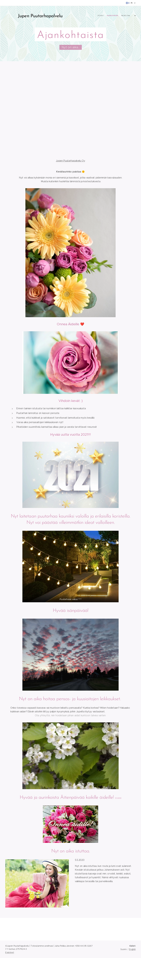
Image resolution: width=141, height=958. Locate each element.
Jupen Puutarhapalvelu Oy (70, 160)
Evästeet (9, 952)
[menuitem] (119, 15)
